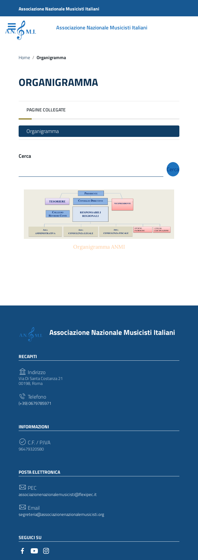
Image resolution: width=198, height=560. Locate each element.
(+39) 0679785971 (35, 403)
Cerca (25, 156)
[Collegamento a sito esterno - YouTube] (34, 550)
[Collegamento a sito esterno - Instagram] (46, 550)
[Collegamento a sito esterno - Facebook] (22, 550)
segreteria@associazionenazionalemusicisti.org (61, 514)
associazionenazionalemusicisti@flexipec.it (58, 494)
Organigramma (42, 131)
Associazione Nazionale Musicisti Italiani (112, 332)
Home (24, 57)
